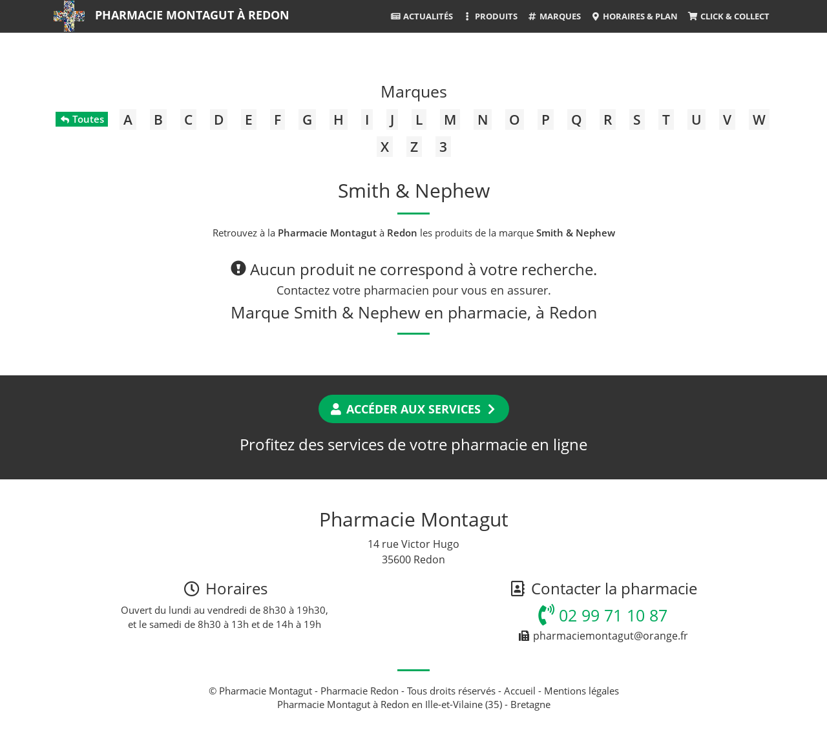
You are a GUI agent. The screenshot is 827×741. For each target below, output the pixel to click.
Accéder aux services (414, 409)
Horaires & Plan (634, 16)
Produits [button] (490, 16)
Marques (554, 16)
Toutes (81, 118)
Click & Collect (728, 16)
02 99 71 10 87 (602, 615)
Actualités (421, 16)
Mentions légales (581, 690)
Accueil (520, 690)
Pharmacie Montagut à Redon (192, 15)
